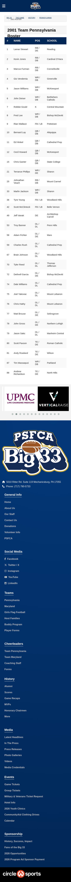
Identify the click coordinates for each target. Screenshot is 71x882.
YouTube (11, 577)
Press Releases (13, 749)
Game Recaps (12, 698)
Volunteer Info (12, 532)
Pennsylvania (45, 18)
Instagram (11, 571)
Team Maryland (12, 657)
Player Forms (11, 630)
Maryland (9, 606)
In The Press (11, 743)
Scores (8, 692)
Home (7, 502)
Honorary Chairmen (15, 710)
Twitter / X (11, 565)
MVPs (7, 704)
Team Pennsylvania (15, 651)
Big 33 (9, 18)
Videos (8, 761)
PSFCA (8, 538)
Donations (10, 526)
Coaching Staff (12, 663)
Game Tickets (12, 784)
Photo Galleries (13, 755)
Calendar (9, 820)
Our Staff (9, 514)
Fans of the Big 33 (14, 847)
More (7, 716)
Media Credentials (14, 767)
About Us (9, 508)
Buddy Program (13, 624)
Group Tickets (12, 790)
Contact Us (10, 520)
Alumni (8, 686)
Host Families (12, 618)
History (31, 18)
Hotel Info (9, 802)
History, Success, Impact (18, 841)
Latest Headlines (13, 737)
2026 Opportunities (15, 853)
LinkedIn (11, 583)
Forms (8, 669)
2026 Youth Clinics (14, 808)
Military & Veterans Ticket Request (23, 796)
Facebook (11, 559)
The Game (20, 18)
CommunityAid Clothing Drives (21, 814)
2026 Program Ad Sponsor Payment (24, 859)
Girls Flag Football (14, 612)
